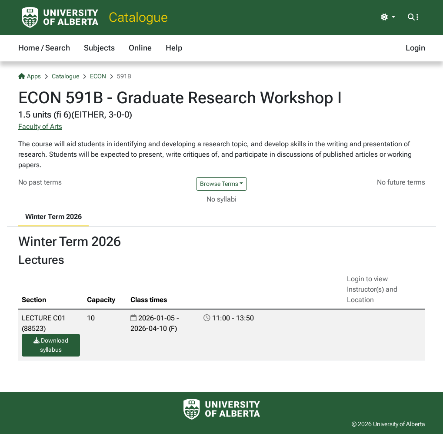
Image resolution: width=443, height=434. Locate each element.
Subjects (99, 47)
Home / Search (44, 47)
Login (415, 47)
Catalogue (138, 17)
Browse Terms (219, 183)
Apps (29, 76)
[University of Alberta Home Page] (60, 17)
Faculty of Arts (40, 126)
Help (174, 47)
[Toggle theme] (387, 17)
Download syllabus (50, 345)
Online (140, 47)
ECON (98, 76)
